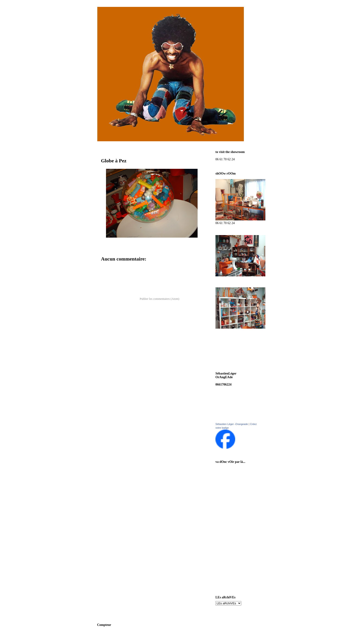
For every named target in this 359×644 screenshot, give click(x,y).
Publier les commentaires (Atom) (159, 298)
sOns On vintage (231, 469)
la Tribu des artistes (233, 580)
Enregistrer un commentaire (123, 267)
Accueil (150, 287)
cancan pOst (228, 478)
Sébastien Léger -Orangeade (231, 424)
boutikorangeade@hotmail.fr (235, 381)
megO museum (230, 544)
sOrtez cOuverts (231, 526)
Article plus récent (114, 287)
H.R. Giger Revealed (234, 562)
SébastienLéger (230, 509)
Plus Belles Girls (231, 571)
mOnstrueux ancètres (235, 535)
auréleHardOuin (231, 517)
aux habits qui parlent (235, 487)
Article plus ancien (187, 287)
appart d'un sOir (231, 553)
